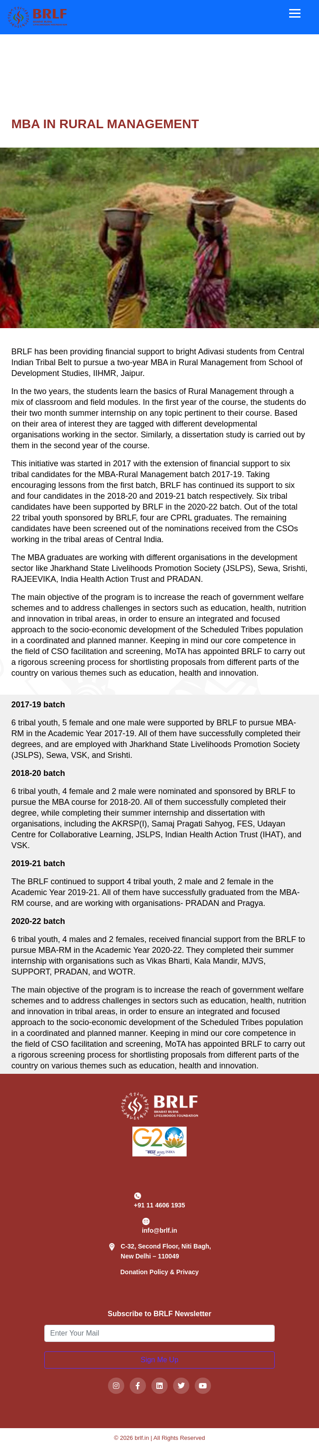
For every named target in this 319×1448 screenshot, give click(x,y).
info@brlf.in (159, 1225)
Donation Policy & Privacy (159, 1272)
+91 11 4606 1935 (159, 1200)
